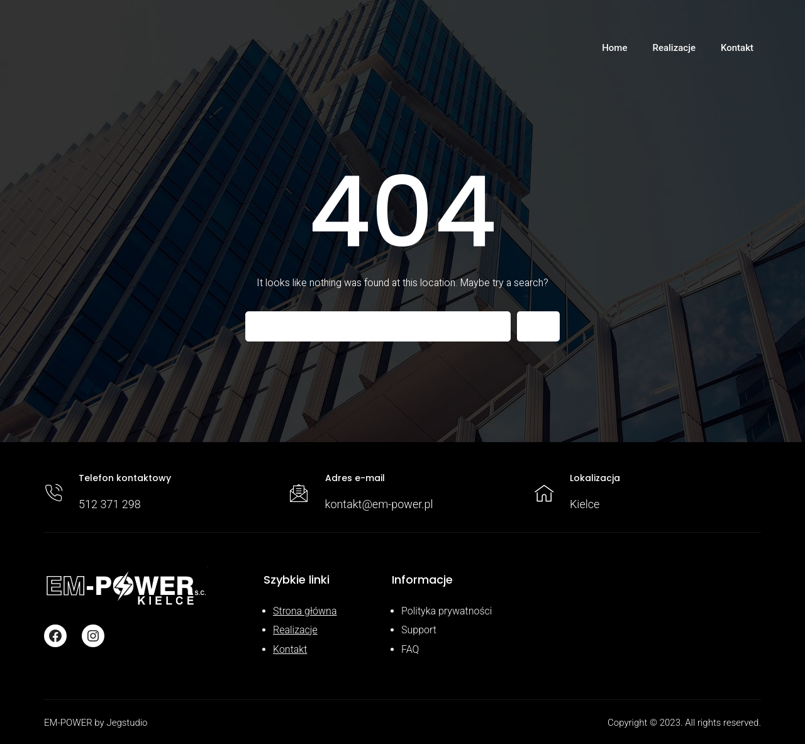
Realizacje (295, 630)
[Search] (538, 326)
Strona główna (304, 611)
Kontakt (290, 649)
